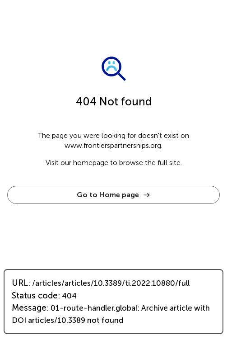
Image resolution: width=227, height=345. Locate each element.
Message (29, 308)
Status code (35, 296)
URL (20, 283)
